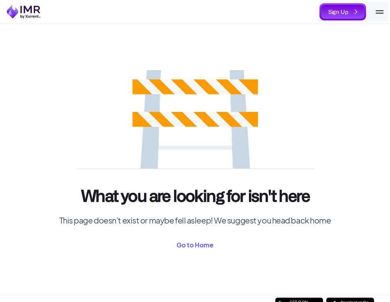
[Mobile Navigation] (379, 12)
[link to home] (24, 12)
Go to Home (195, 245)
